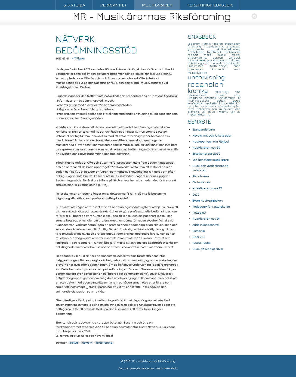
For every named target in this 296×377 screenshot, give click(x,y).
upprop (221, 57)
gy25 (213, 111)
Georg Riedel (201, 243)
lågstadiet (215, 52)
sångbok (234, 57)
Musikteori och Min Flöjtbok (210, 141)
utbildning (196, 98)
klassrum (224, 60)
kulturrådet (227, 103)
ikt (238, 98)
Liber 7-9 (198, 237)
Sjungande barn (203, 129)
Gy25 (195, 194)
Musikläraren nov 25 (206, 147)
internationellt (202, 95)
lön (215, 109)
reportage (225, 91)
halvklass (204, 109)
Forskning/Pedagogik (210, 5)
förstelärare (197, 52)
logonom (195, 43)
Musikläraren (157, 5)
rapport (196, 54)
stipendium (232, 43)
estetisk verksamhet (221, 98)
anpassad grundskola (214, 48)
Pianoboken (200, 176)
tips (237, 91)
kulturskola (199, 66)
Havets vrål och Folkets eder (211, 135)
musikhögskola (202, 100)
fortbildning (104, 342)
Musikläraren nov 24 (205, 218)
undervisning (206, 77)
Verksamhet (113, 5)
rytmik (207, 43)
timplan (219, 43)
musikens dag (229, 109)
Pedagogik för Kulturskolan (211, 206)
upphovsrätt (232, 52)
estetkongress (199, 63)
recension (206, 84)
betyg (74, 342)
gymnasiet (199, 69)
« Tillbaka (78, 58)
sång (237, 66)
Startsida (74, 5)
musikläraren (197, 60)
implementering (199, 114)
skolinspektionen (228, 49)
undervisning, (200, 57)
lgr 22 (235, 111)
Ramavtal (198, 231)
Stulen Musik (201, 182)
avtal (192, 109)
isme (224, 106)
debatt (224, 95)
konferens (196, 103)
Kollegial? (199, 212)
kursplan (234, 106)
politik (224, 100)
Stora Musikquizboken (207, 200)
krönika (201, 90)
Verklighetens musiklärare (210, 160)
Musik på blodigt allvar (207, 249)
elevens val (198, 111)
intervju (224, 111)
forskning (196, 46)
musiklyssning (215, 46)
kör (238, 103)
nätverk (87, 342)
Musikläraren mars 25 (207, 188)
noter (236, 95)
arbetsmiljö (232, 63)
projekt (212, 60)
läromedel (222, 69)
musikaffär (211, 103)
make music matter (222, 54)
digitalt (235, 60)
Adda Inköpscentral (205, 225)
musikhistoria (210, 106)
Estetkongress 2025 (206, 153)
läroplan (194, 106)
